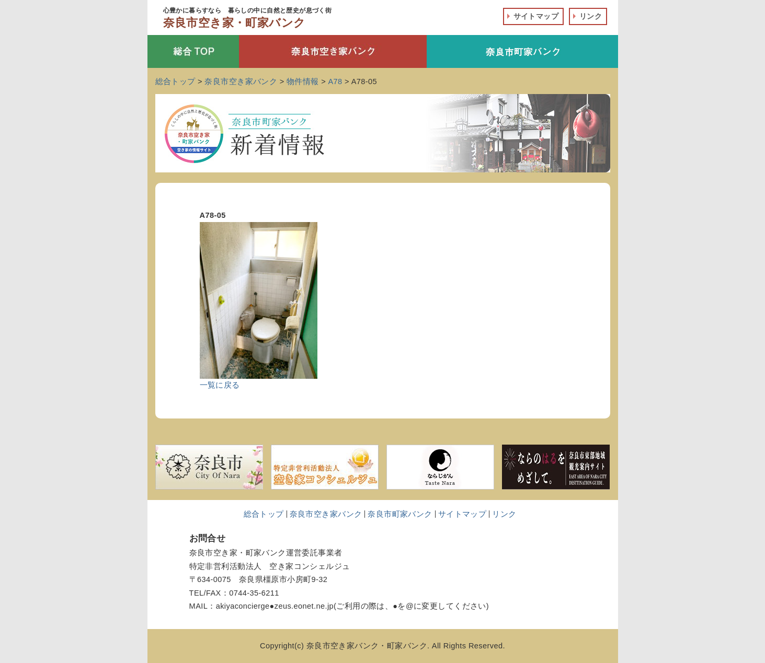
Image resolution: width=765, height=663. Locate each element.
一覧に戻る (220, 385)
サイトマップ (536, 16)
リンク (590, 16)
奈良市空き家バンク (326, 514)
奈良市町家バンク (400, 514)
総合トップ (264, 514)
